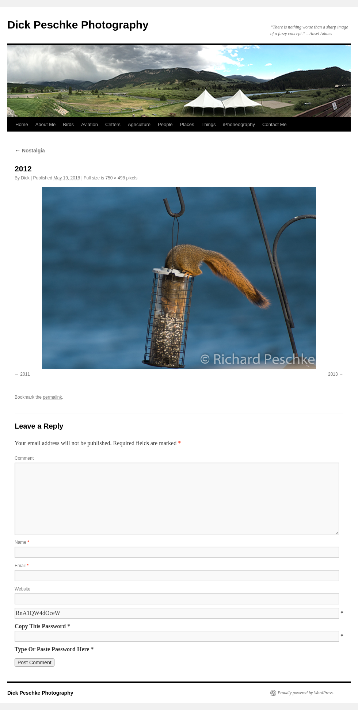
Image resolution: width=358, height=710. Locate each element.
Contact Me (274, 124)
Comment (24, 458)
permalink (52, 397)
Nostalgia (30, 150)
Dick (25, 178)
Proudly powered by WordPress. (306, 692)
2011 (25, 374)
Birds (68, 124)
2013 (333, 374)
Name (22, 542)
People (165, 124)
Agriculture (139, 124)
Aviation (89, 124)
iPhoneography (239, 124)
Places (187, 124)
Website (22, 589)
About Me (45, 124)
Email (21, 565)
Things (209, 124)
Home (21, 124)
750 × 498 (115, 178)
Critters (113, 124)
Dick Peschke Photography (78, 25)
